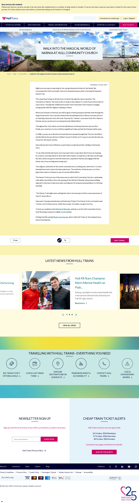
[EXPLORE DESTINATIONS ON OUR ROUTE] (58, 369)
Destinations (34, 25)
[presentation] (63, 314)
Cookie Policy (34, 472)
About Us (3, 466)
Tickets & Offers (12, 25)
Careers (37, 466)
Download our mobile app (109, 18)
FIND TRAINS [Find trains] (119, 240)
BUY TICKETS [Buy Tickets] (128, 25)
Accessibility (88, 472)
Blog (47, 466)
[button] (67, 315)
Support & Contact (106, 25)
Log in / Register (129, 18)
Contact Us (16, 466)
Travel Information (57, 25)
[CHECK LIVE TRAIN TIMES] (35, 369)
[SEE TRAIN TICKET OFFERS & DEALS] (12, 369)
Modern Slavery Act (66, 472)
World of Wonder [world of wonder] (63, 209)
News (27, 466)
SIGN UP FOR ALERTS (104, 452)
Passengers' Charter (49, 472)
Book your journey (61, 217)
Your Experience (82, 25)
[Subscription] (26, 439)
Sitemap (78, 472)
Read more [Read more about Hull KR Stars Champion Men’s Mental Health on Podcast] (81, 303)
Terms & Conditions (7, 472)
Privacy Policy (21, 472)
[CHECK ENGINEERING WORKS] (127, 369)
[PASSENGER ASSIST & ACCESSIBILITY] (81, 369)
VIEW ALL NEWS (69, 325)
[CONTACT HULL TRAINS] (104, 369)
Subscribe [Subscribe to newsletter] (49, 439)
